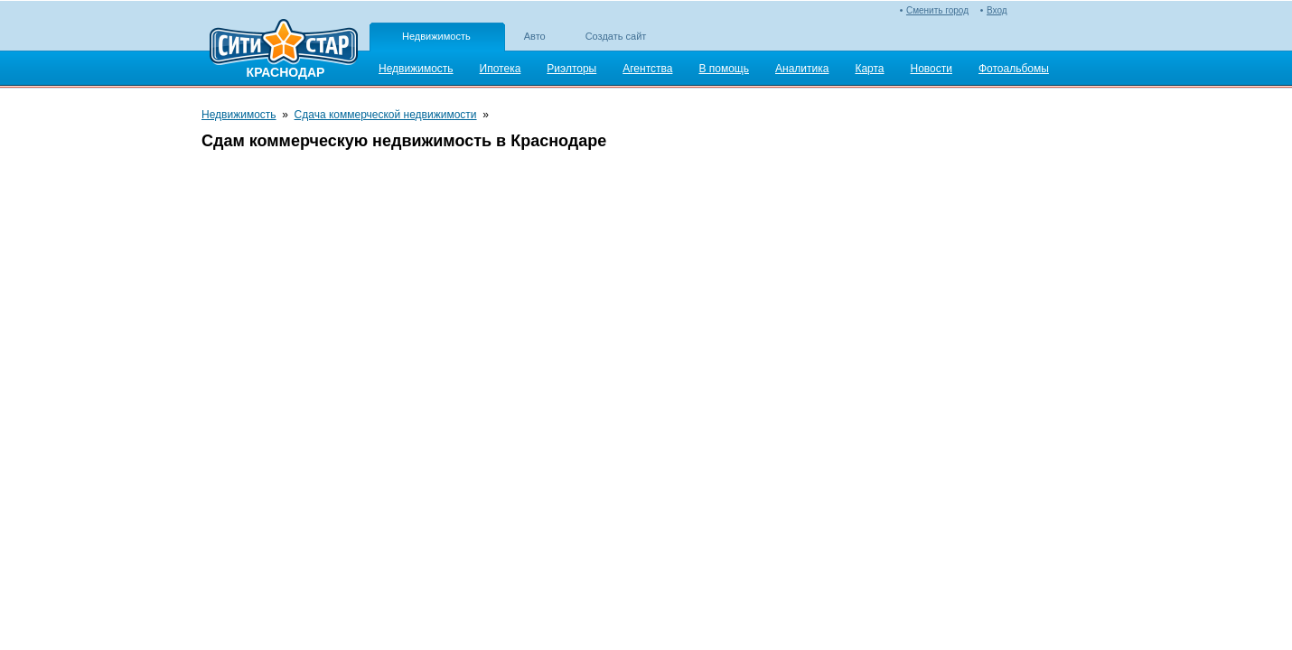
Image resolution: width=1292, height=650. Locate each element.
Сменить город (937, 10)
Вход (997, 10)
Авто (535, 36)
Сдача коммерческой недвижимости (386, 114)
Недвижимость (436, 36)
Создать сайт (616, 36)
